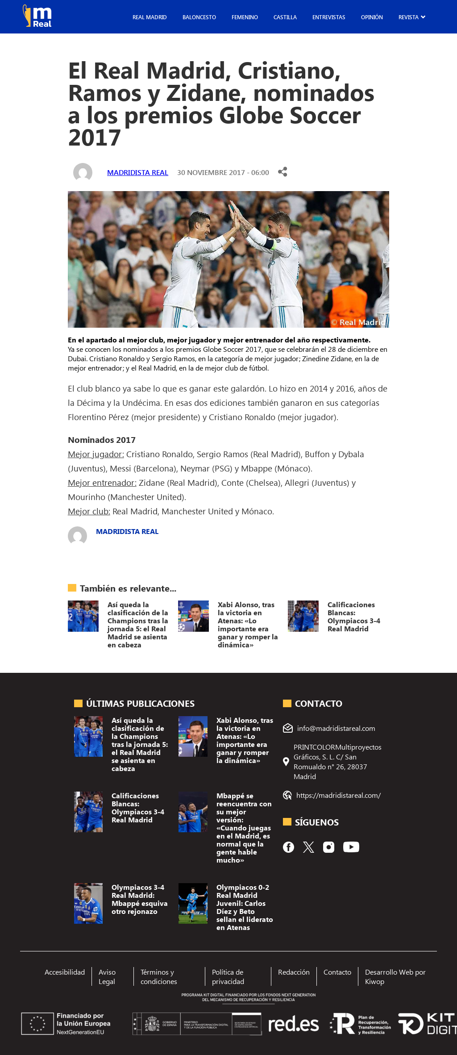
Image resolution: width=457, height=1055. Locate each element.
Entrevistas (328, 17)
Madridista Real (137, 172)
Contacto (337, 971)
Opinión (372, 17)
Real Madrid (150, 17)
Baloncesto (199, 17)
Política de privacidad (228, 976)
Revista (409, 17)
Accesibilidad (65, 971)
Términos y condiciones (159, 976)
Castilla (285, 17)
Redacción (294, 971)
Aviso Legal (107, 976)
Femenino (245, 17)
